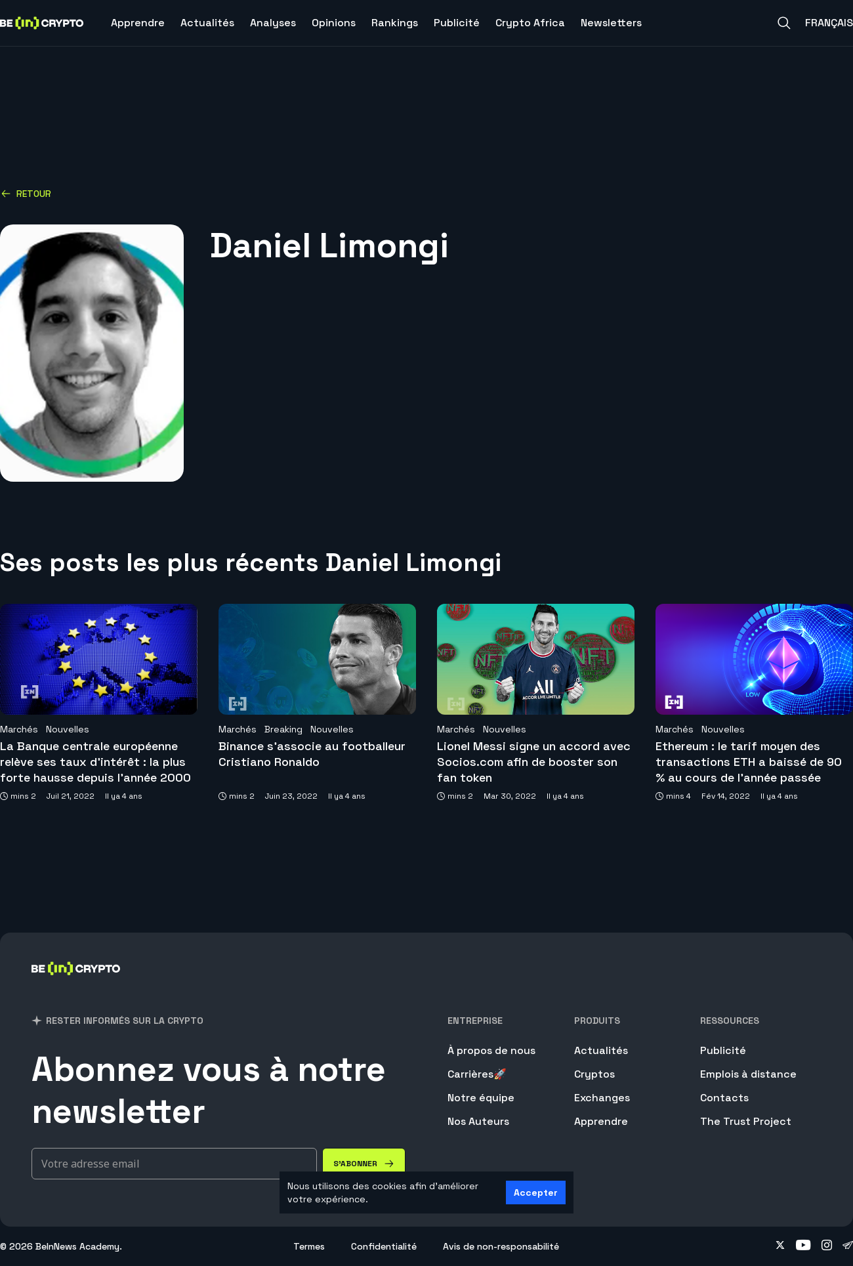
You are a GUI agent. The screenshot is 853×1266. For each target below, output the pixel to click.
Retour (26, 194)
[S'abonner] (364, 1163)
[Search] (784, 23)
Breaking (283, 729)
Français (829, 23)
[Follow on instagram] (827, 1246)
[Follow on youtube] (803, 1246)
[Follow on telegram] (848, 1246)
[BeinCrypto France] (76, 985)
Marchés (19, 729)
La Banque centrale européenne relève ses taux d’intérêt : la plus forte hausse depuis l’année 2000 (95, 761)
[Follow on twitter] (780, 1246)
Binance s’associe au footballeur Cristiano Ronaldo (312, 753)
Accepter (536, 1192)
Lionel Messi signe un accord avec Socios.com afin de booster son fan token (534, 761)
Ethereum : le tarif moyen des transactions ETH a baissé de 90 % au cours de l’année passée (748, 761)
